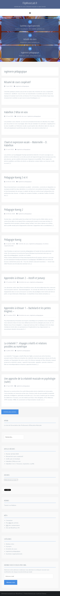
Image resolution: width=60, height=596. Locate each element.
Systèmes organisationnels (14, 554)
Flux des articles (12, 523)
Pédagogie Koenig (12, 239)
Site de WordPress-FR (12, 527)
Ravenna (31, 593)
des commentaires (13, 525)
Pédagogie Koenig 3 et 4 (15, 177)
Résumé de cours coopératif (17, 82)
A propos (8, 546)
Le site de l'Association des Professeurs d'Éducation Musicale (23, 425)
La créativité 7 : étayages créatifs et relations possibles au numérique (25, 344)
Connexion (9, 520)
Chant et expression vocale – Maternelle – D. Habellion (25, 143)
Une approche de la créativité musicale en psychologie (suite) (29, 380)
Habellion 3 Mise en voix (16, 112)
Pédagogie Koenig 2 (13, 209)
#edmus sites (10, 544)
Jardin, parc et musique (13, 459)
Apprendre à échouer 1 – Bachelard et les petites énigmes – (27, 309)
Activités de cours (22, 116)
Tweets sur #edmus (10, 505)
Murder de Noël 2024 (12, 454)
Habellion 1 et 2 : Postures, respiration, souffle (20, 463)
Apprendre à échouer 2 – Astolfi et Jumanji (24, 278)
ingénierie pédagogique (22, 86)
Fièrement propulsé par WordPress (12, 593)
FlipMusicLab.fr (30, 3)
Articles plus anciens (10, 412)
